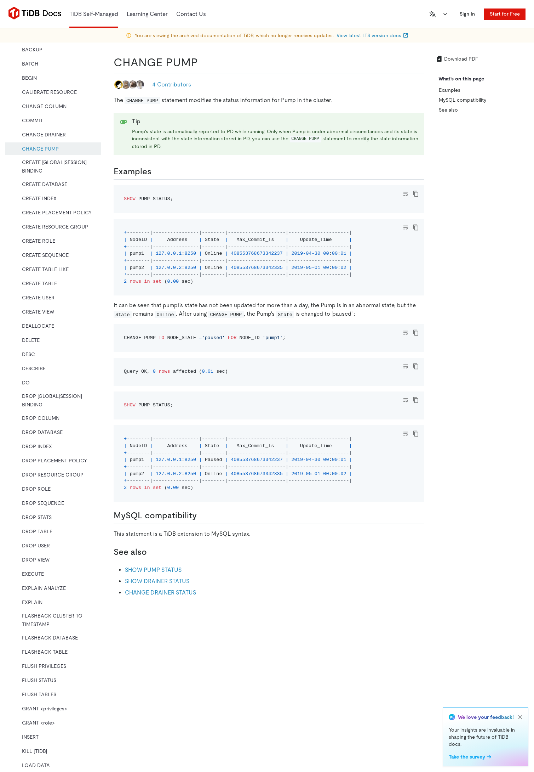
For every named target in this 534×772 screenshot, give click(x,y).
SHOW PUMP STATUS (153, 570)
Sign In (467, 14)
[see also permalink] (152, 552)
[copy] (416, 194)
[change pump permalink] (203, 62)
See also (448, 110)
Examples (449, 90)
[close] (520, 717)
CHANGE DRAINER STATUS (160, 592)
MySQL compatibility (462, 100)
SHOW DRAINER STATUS (157, 581)
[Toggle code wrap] (405, 194)
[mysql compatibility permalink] (202, 515)
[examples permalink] (157, 171)
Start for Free (505, 14)
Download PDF (457, 58)
